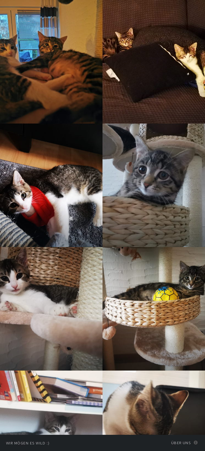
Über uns (181, 442)
